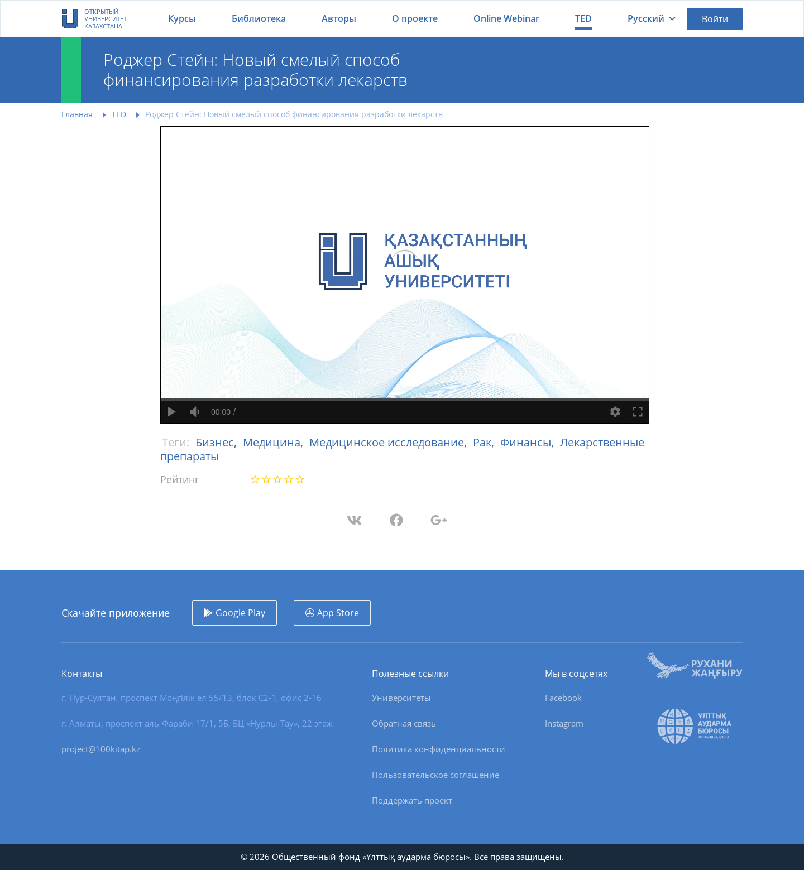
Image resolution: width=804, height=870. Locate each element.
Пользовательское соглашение (435, 774)
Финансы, (528, 442)
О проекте (415, 18)
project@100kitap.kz (100, 748)
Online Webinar (506, 18)
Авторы (339, 18)
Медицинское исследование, (389, 442)
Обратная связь (404, 723)
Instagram (564, 723)
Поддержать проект (412, 800)
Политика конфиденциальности (438, 748)
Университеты (401, 697)
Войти (715, 19)
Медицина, (274, 442)
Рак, (485, 442)
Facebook (563, 697)
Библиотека (259, 18)
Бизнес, (217, 442)
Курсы (182, 18)
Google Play (240, 613)
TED (583, 18)
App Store (338, 613)
